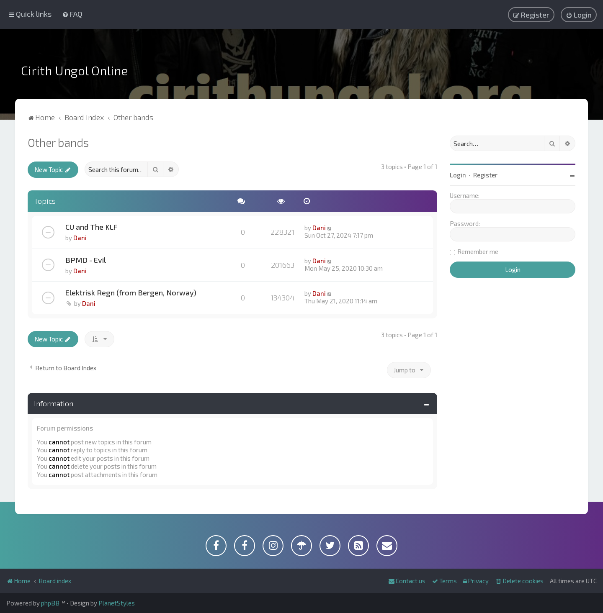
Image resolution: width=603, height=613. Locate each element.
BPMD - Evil (85, 259)
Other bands (58, 142)
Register (485, 175)
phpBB (50, 603)
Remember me (477, 251)
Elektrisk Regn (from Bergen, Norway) (130, 292)
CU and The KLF (91, 226)
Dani (80, 237)
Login (458, 175)
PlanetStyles (116, 603)
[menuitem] (72, 14)
